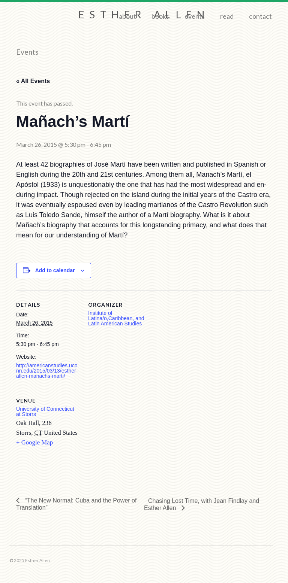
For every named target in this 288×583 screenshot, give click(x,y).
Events (194, 16)
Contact (260, 16)
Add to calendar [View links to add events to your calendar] (55, 270)
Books (160, 16)
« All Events (33, 81)
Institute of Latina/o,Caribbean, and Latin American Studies (116, 318)
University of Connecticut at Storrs (45, 411)
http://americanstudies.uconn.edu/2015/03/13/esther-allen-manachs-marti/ (47, 370)
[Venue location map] (127, 437)
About (127, 16)
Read (227, 16)
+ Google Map (34, 442)
